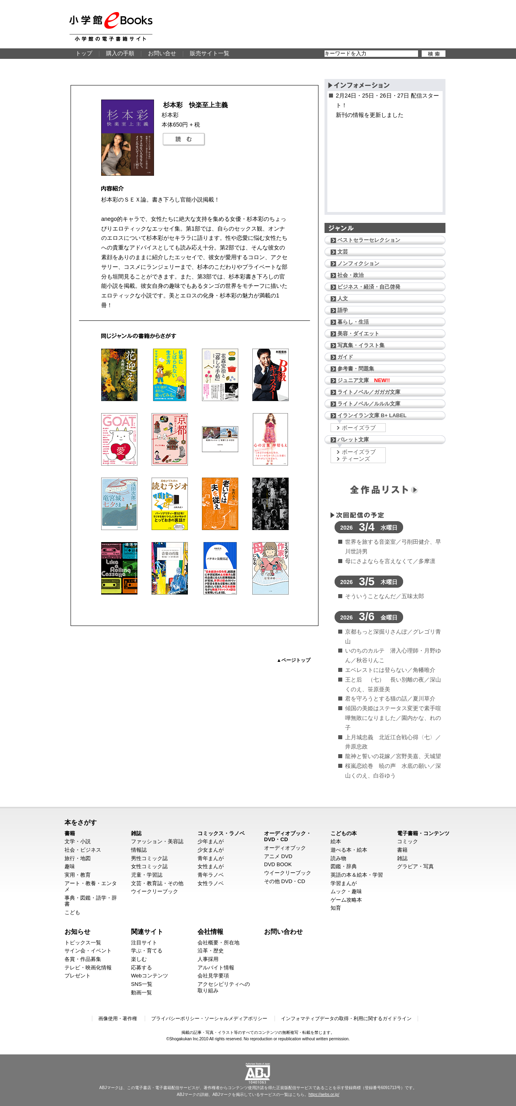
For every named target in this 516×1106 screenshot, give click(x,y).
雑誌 (136, 833)
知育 (336, 908)
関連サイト (147, 931)
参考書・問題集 (355, 369)
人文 (342, 298)
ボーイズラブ (359, 427)
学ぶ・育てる (146, 951)
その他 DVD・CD (284, 881)
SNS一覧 (141, 984)
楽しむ (139, 959)
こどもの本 (344, 833)
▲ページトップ (293, 660)
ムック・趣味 (346, 891)
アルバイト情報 (216, 968)
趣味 (69, 866)
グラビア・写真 (415, 866)
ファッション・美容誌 (157, 841)
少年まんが (211, 841)
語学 (342, 310)
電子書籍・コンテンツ (423, 833)
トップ (83, 53)
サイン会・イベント (88, 951)
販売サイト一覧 (209, 53)
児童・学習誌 (146, 875)
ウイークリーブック (154, 891)
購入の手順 (120, 53)
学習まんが (344, 883)
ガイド (345, 357)
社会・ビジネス (82, 850)
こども (72, 912)
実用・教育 (77, 875)
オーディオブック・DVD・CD (287, 836)
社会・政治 (350, 275)
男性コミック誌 (149, 858)
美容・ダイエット (358, 334)
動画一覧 (141, 993)
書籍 (69, 833)
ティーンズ (356, 458)
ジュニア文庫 (363, 380)
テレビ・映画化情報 (88, 968)
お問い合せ (162, 53)
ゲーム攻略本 (346, 900)
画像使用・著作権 (117, 1018)
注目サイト (144, 943)
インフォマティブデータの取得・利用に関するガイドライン (346, 1018)
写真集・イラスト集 (361, 345)
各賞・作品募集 (82, 959)
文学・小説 (77, 841)
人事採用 (208, 959)
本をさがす (80, 822)
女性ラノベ (211, 883)
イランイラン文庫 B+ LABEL (372, 415)
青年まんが (211, 858)
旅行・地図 (77, 858)
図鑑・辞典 (344, 866)
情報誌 (139, 850)
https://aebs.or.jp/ (323, 1094)
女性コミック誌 (149, 866)
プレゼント (77, 976)
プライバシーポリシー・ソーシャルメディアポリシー (209, 1018)
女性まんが (211, 866)
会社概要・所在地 (218, 943)
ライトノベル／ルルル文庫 (368, 404)
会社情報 (210, 931)
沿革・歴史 (211, 951)
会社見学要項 (213, 976)
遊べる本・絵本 (349, 850)
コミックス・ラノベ (221, 833)
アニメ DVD (278, 856)
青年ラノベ (211, 875)
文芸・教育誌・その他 (157, 883)
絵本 (336, 841)
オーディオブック (285, 848)
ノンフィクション (358, 263)
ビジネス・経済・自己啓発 (368, 287)
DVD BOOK (278, 864)
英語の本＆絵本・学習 (357, 875)
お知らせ (77, 931)
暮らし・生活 (353, 322)
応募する (141, 968)
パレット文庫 (353, 440)
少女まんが (211, 850)
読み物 (338, 858)
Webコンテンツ (149, 976)
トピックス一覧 (82, 943)
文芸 (342, 252)
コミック (407, 841)
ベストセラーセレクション (368, 240)
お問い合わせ (283, 931)
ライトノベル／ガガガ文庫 (368, 392)
